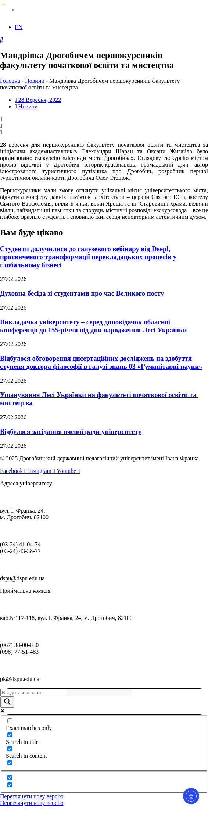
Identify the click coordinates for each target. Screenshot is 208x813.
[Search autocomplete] (99, 692)
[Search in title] (9, 734)
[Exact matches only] (9, 720)
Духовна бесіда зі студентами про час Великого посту (82, 293)
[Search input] (32, 692)
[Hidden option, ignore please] (9, 777)
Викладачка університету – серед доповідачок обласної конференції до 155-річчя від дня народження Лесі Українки (93, 326)
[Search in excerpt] (9, 762)
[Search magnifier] (7, 702)
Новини (34, 81)
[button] (104, 119)
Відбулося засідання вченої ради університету (70, 431)
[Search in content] (9, 748)
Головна (10, 81)
